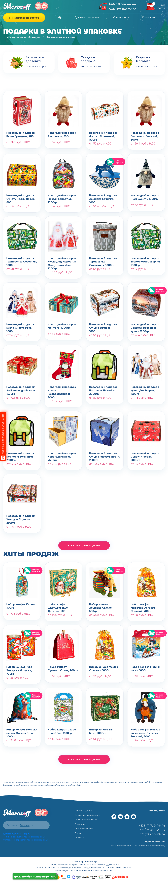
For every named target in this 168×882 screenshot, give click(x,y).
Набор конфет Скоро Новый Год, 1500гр (62, 731)
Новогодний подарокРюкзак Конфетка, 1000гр (62, 197)
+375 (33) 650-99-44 (151, 834)
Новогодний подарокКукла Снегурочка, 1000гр (20, 326)
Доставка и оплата (87, 17)
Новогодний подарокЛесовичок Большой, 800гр (145, 135)
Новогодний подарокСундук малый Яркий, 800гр (20, 197)
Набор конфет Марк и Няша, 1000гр (145, 669)
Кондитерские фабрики (86, 820)
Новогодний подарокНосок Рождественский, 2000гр (62, 389)
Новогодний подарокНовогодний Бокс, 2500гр (62, 455)
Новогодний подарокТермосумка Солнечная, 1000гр (103, 260)
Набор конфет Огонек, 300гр (21, 606)
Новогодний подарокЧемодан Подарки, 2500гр (20, 518)
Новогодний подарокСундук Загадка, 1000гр (103, 326)
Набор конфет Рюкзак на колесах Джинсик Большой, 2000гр (145, 731)
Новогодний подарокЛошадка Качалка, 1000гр (103, 197)
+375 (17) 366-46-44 (122, 4)
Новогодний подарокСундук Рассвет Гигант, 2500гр (104, 455)
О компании (121, 17)
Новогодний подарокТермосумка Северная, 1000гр (21, 260)
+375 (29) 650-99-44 (123, 9)
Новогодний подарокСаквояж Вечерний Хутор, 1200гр (145, 326)
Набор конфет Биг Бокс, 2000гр (101, 731)
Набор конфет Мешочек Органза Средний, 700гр (143, 606)
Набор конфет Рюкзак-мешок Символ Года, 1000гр (21, 731)
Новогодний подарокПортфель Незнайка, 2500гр (20, 455)
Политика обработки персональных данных (24, 837)
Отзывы (78, 833)
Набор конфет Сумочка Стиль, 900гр (63, 669)
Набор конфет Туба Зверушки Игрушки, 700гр (19, 669)
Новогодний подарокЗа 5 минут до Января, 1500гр (21, 389)
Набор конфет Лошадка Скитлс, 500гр (100, 606)
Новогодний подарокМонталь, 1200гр (62, 326)
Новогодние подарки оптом (88, 815)
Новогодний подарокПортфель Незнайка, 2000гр (103, 389)
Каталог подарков (83, 811)
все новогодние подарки (84, 546)
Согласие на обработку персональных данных (25, 840)
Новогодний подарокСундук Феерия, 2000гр (145, 455)
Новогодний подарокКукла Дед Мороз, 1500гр (145, 389)
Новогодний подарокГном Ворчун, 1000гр (145, 197)
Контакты (148, 17)
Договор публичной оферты (16, 834)
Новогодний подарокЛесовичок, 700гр (62, 135)
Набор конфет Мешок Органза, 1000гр (103, 669)
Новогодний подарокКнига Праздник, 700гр (21, 135)
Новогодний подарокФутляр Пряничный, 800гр (103, 135)
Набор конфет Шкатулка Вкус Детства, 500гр (58, 606)
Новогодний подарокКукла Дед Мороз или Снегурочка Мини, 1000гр (62, 260)
